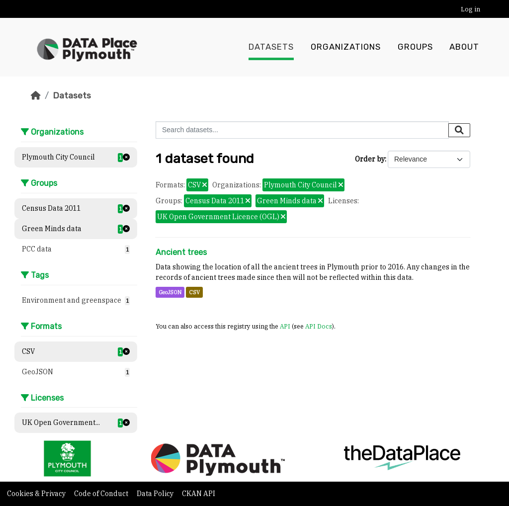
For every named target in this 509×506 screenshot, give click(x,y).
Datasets (271, 47)
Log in (470, 9)
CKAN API (198, 493)
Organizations (346, 47)
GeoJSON (170, 292)
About (464, 47)
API (285, 326)
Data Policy (156, 493)
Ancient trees (181, 252)
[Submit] (459, 130)
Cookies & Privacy (37, 493)
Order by (370, 159)
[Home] (36, 95)
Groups (415, 47)
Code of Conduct (102, 493)
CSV (194, 292)
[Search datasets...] (302, 130)
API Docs (318, 326)
